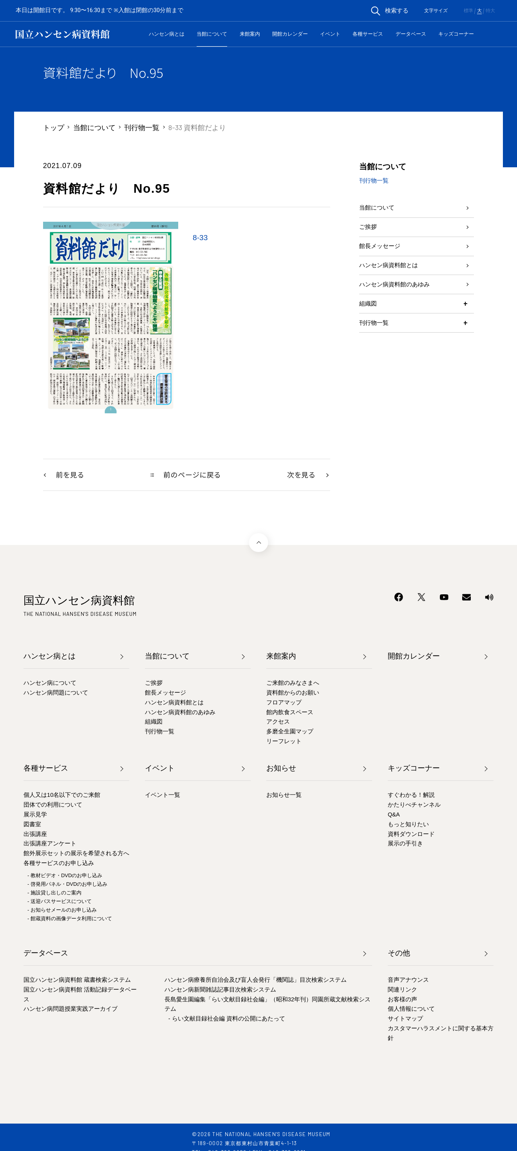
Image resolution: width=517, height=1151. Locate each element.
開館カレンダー (290, 34)
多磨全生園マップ (289, 732)
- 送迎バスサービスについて (59, 902)
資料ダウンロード (411, 834)
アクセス (278, 722)
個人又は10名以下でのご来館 (62, 796)
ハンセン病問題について (56, 693)
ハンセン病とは (166, 34)
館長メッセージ (384, 257)
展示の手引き (405, 844)
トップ (53, 127)
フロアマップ (284, 703)
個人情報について (411, 1009)
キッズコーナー (456, 34)
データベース (411, 34)
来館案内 (250, 34)
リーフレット (284, 742)
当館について (212, 34)
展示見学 (35, 815)
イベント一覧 (162, 796)
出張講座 (35, 834)
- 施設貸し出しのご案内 (54, 893)
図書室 (32, 825)
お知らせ (281, 768)
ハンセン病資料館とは (394, 280)
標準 (468, 10)
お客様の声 (402, 1000)
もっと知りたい (408, 825)
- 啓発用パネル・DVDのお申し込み (67, 885)
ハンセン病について (50, 683)
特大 (490, 10)
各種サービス (367, 34)
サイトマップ (405, 1019)
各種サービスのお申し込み (59, 864)
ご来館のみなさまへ (292, 683)
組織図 (369, 327)
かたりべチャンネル (414, 805)
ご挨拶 (369, 233)
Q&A (394, 815)
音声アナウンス (408, 980)
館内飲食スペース (289, 712)
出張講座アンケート (50, 844)
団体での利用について (53, 805)
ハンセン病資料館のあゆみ (401, 304)
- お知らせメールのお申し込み (62, 911)
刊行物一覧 (141, 127)
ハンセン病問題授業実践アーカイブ (71, 1009)
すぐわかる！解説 (411, 796)
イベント (330, 34)
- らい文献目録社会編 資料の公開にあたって (226, 1019)
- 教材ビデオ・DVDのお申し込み (64, 876)
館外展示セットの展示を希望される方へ (76, 854)
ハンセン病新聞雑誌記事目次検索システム (220, 990)
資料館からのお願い (292, 693)
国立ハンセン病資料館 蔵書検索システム (77, 980)
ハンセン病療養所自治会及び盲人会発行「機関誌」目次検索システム (255, 980)
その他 (399, 953)
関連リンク (402, 990)
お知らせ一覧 (284, 796)
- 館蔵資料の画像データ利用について (69, 919)
